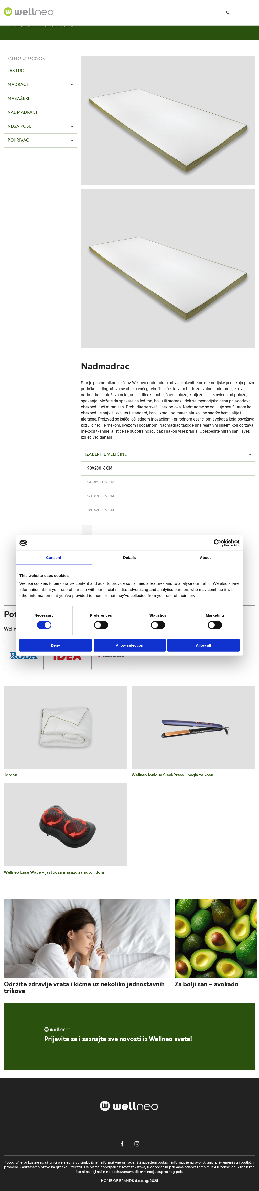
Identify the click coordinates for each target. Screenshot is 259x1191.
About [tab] (205, 557)
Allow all (203, 645)
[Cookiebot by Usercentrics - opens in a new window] (217, 543)
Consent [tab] (53, 557)
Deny (55, 645)
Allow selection (129, 645)
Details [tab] (129, 557)
